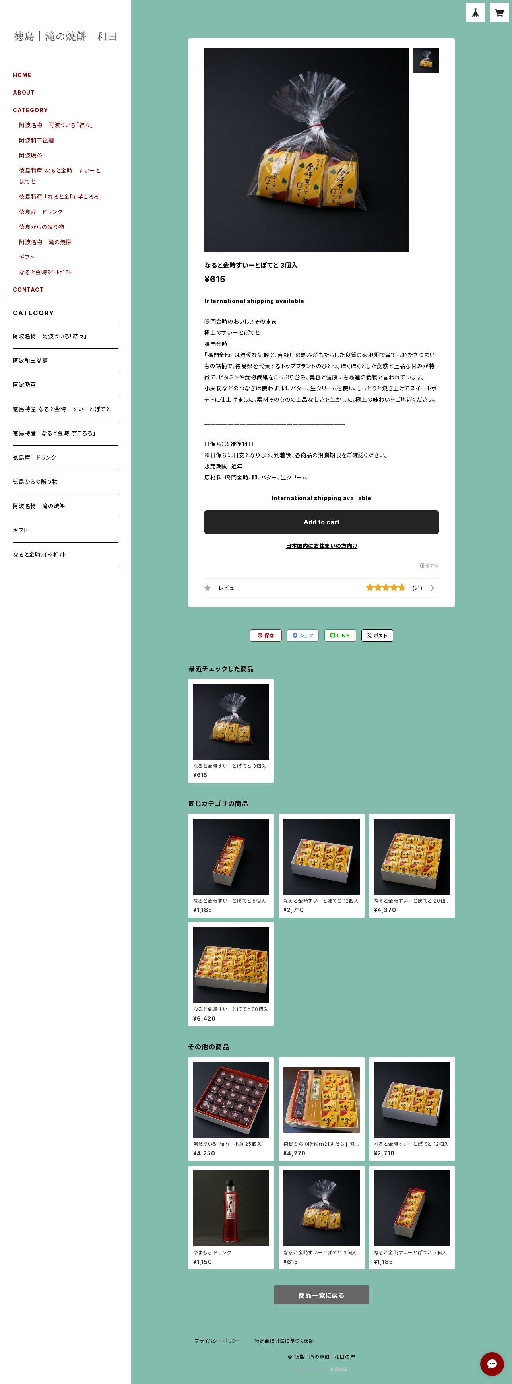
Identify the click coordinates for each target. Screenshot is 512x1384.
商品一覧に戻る (322, 1295)
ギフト (26, 257)
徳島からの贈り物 (41, 226)
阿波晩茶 (31, 155)
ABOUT (24, 92)
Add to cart (322, 522)
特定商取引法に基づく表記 (284, 1341)
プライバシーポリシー (218, 1341)
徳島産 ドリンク (40, 211)
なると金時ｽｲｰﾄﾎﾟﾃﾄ (45, 272)
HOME (22, 75)
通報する (429, 566)
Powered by (321, 1369)
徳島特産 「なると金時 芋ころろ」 (60, 196)
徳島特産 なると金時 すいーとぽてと (62, 409)
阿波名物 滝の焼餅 (45, 242)
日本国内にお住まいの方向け (321, 545)
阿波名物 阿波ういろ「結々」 (56, 125)
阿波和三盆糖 (36, 140)
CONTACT (28, 289)
